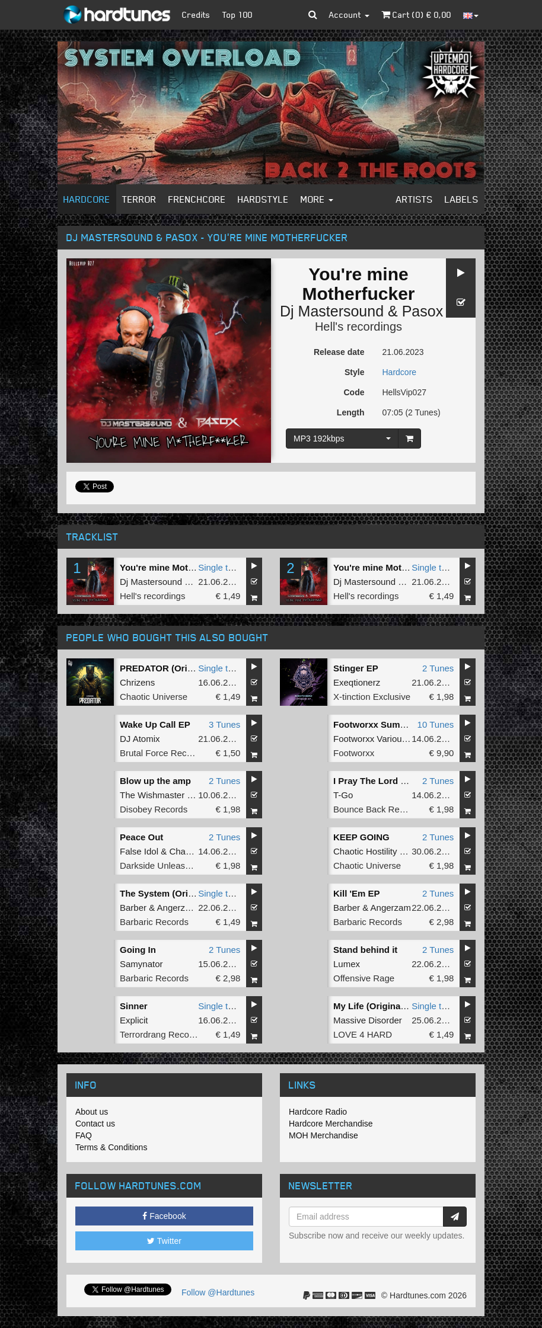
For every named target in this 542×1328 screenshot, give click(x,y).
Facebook (164, 1216)
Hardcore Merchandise (331, 1123)
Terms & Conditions (111, 1147)
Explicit (134, 1020)
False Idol (139, 851)
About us (91, 1111)
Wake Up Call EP (155, 724)
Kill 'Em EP (356, 893)
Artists (414, 199)
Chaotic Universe (153, 697)
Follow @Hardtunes (217, 1292)
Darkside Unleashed (160, 865)
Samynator (141, 964)
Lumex (346, 964)
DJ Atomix (140, 739)
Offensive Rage (363, 978)
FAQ (83, 1135)
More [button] (317, 199)
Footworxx (353, 753)
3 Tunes (224, 724)
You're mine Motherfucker (174, 567)
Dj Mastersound (332, 311)
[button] (312, 15)
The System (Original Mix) (174, 893)
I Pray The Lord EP (372, 781)
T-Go (343, 795)
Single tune (220, 567)
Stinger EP (355, 668)
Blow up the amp (155, 781)
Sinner (134, 1006)
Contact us (95, 1123)
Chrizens (137, 682)
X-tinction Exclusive (371, 697)
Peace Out (141, 837)
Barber (133, 908)
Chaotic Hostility (365, 851)
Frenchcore (197, 199)
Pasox (422, 311)
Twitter (164, 1241)
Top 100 (237, 14)
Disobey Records (153, 809)
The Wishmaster (152, 795)
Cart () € (416, 14)
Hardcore (86, 199)
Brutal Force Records (162, 753)
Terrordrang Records (161, 1034)
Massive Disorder (367, 1020)
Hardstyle (263, 199)
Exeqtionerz (356, 682)
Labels (462, 199)
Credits (196, 14)
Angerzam (177, 908)
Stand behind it (365, 950)
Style (354, 372)
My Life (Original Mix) (378, 1006)
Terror (139, 199)
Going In (138, 950)
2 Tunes (438, 668)
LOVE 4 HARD (362, 1034)
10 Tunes (435, 724)
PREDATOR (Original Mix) (174, 668)
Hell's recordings (358, 326)
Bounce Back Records (377, 809)
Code (354, 392)
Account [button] (349, 14)
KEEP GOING (361, 837)
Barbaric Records (154, 922)
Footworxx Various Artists (383, 739)
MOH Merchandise (323, 1135)
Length (351, 412)
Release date (339, 352)
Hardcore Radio (318, 1111)
